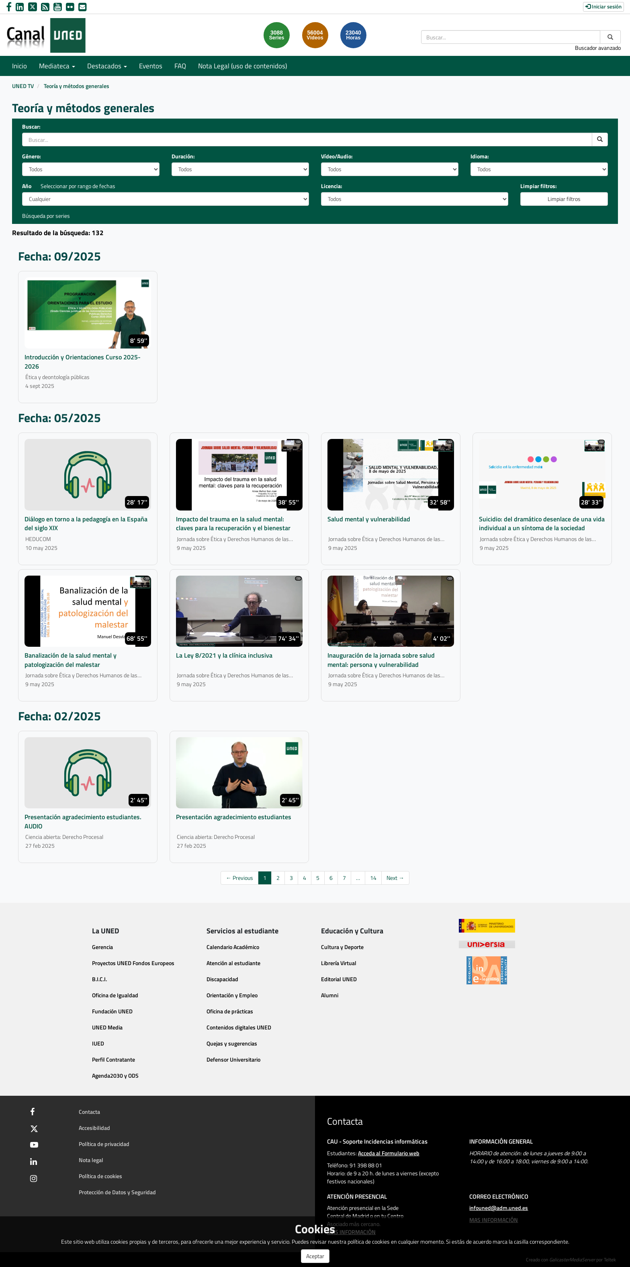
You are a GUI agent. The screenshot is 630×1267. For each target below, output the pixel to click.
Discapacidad (222, 979)
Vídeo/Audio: (337, 156)
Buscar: (31, 127)
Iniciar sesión (603, 6)
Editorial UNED (339, 979)
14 (373, 877)
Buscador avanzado (598, 47)
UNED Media (107, 1027)
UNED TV (23, 86)
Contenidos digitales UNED (239, 1027)
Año (26, 186)
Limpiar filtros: (538, 186)
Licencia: (331, 186)
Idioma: (479, 156)
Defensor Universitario (233, 1059)
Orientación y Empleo (232, 995)
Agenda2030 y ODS (115, 1075)
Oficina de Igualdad (115, 995)
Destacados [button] (107, 66)
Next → (395, 877)
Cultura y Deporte (342, 947)
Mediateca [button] (57, 66)
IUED (98, 1043)
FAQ (180, 66)
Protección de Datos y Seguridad (117, 1192)
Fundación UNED (112, 1011)
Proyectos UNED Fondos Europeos (133, 963)
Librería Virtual (338, 963)
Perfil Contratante (113, 1059)
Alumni (329, 995)
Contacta (89, 1111)
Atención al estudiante (233, 963)
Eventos (150, 66)
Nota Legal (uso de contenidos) (242, 66)
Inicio (19, 66)
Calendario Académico (233, 947)
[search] (600, 139)
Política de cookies (100, 1176)
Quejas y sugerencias (232, 1043)
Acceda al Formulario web (388, 1153)
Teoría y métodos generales (76, 86)
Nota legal (91, 1160)
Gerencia (102, 947)
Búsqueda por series (46, 215)
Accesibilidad (94, 1127)
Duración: (183, 156)
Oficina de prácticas (230, 1011)
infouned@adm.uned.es (498, 1207)
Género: (31, 156)
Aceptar (315, 1256)
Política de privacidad (104, 1144)
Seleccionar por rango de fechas (78, 186)
